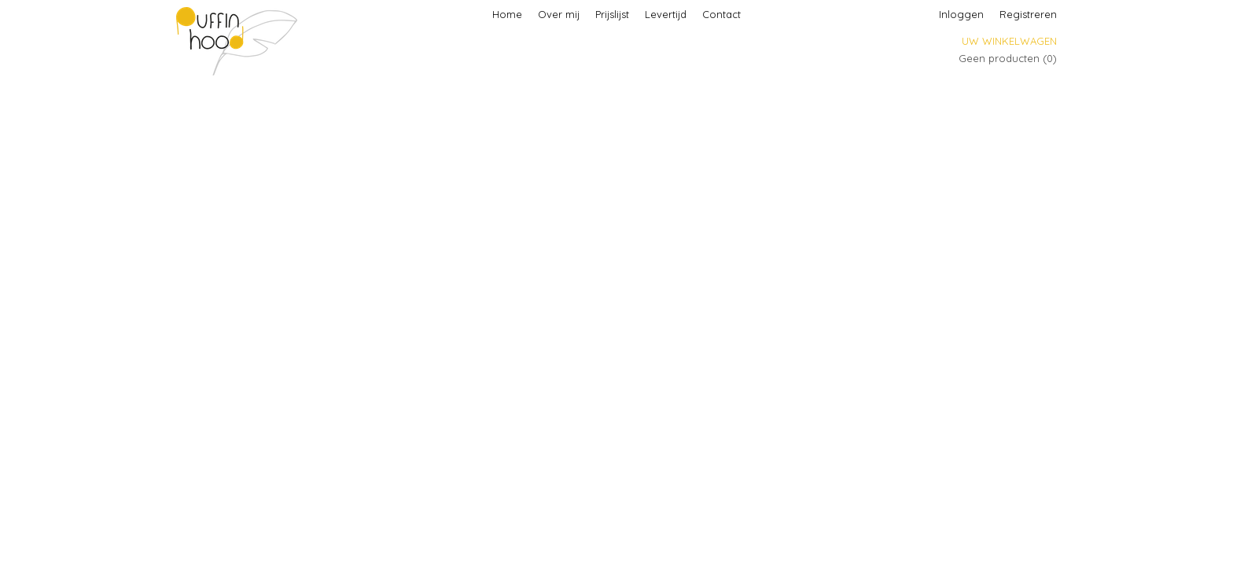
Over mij (559, 14)
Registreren (1028, 14)
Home (507, 14)
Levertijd (665, 14)
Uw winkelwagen (1009, 41)
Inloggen (961, 14)
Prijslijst (612, 14)
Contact (721, 14)
